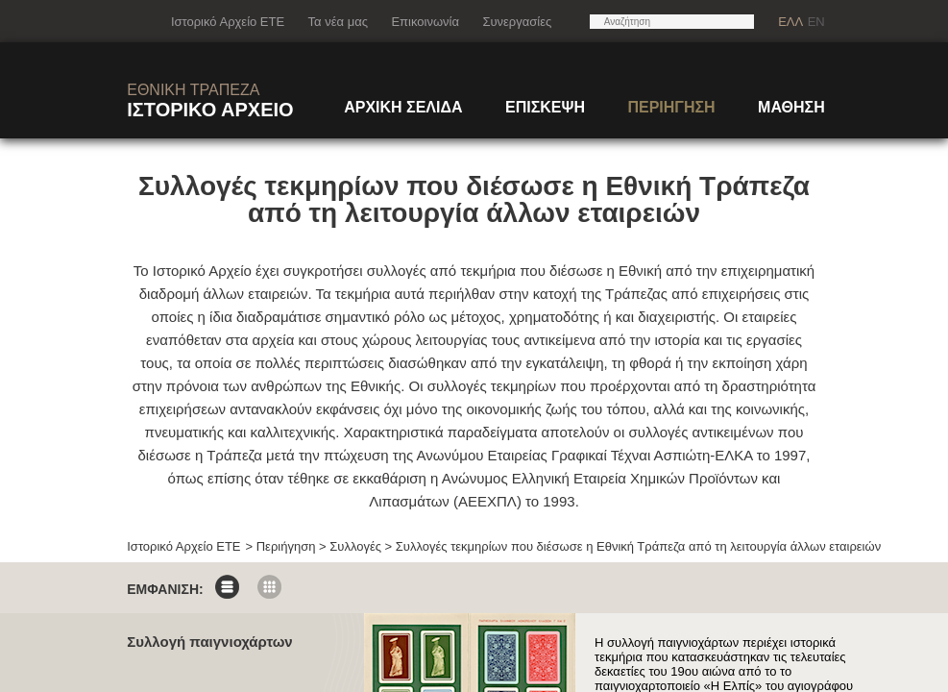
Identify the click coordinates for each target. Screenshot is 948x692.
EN (816, 21)
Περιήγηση (286, 546)
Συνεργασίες (516, 21)
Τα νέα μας (338, 21)
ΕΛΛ (790, 21)
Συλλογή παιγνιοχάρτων (209, 641)
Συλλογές (355, 546)
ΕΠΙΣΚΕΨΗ (545, 107)
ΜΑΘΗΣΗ (791, 107)
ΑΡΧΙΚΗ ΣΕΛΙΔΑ (403, 107)
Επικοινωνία (425, 21)
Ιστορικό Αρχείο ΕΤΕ (227, 21)
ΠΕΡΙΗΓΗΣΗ (671, 107)
